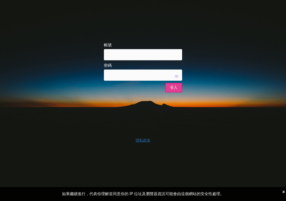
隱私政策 (143, 140)
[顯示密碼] (176, 76)
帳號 (108, 45)
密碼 (108, 65)
